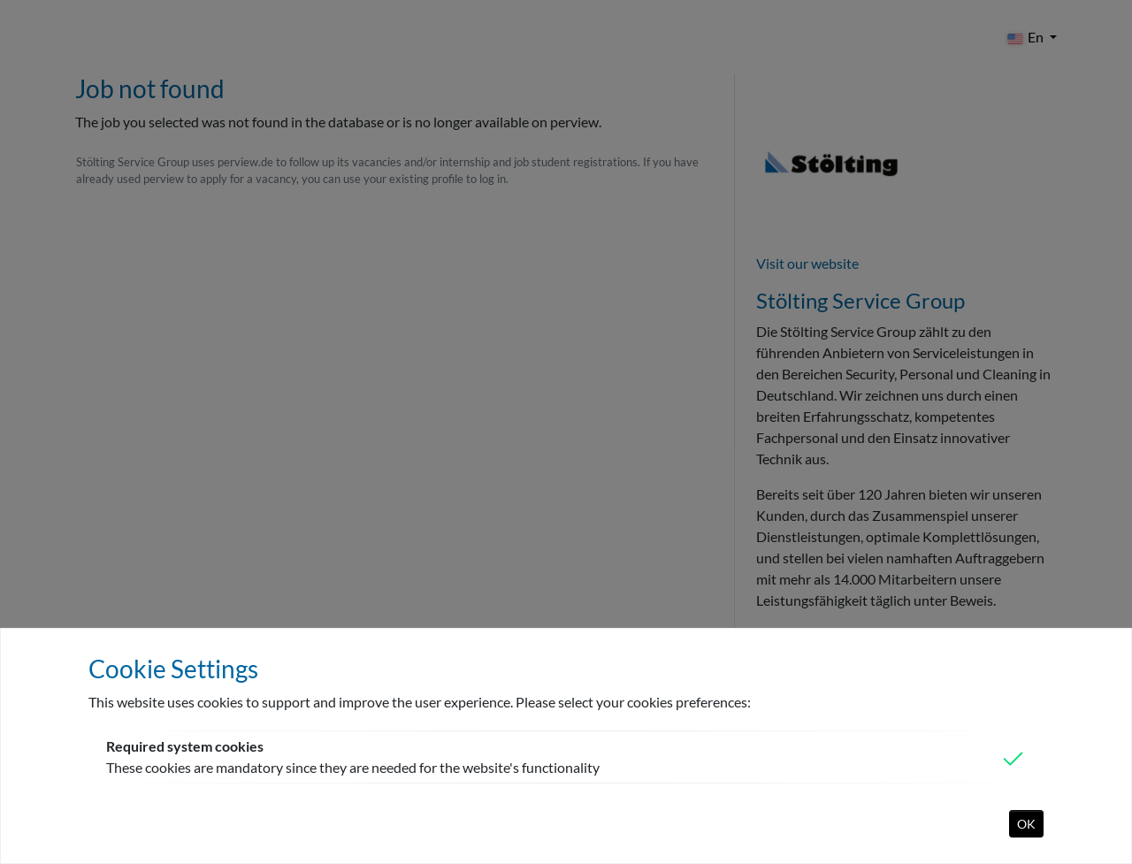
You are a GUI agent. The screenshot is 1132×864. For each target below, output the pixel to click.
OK (1026, 823)
